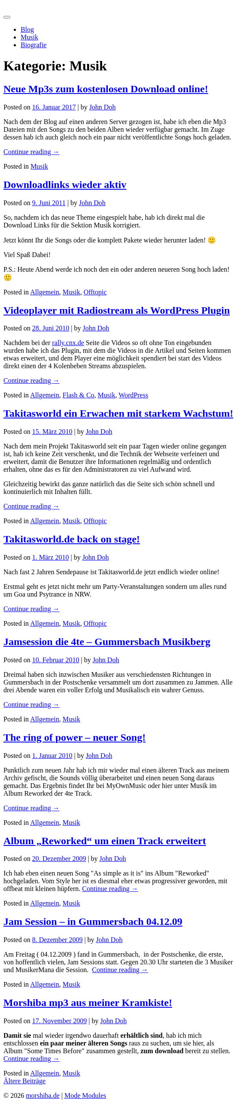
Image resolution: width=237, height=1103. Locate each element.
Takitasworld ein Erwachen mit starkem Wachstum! (118, 413)
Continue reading (31, 151)
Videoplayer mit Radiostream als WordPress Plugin (116, 310)
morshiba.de (20, 7)
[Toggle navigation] (6, 17)
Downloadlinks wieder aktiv (64, 184)
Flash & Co (78, 395)
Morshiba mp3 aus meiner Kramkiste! (87, 1002)
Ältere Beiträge (24, 1081)
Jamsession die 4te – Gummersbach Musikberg (106, 641)
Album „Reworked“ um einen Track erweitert (104, 840)
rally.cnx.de (68, 342)
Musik (29, 37)
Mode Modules (85, 1095)
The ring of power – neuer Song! (74, 737)
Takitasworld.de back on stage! (71, 539)
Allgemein (44, 292)
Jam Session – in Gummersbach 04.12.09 (92, 921)
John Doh (102, 107)
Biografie (33, 44)
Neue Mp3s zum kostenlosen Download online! (105, 88)
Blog (27, 29)
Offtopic (95, 292)
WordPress (133, 395)
